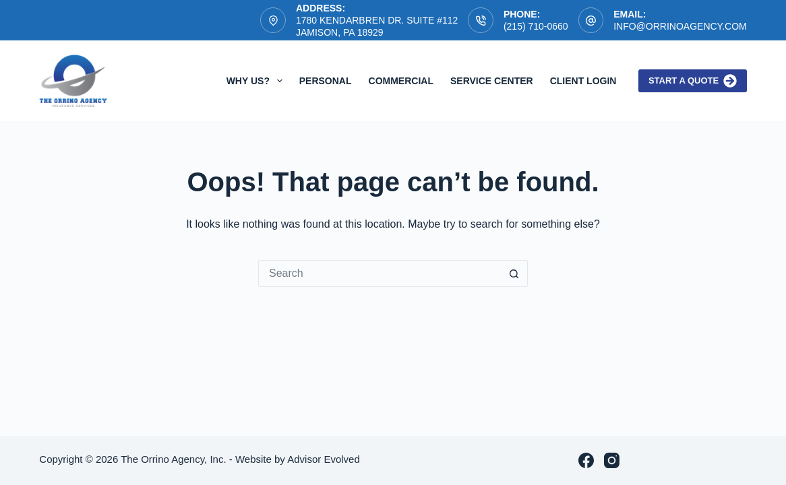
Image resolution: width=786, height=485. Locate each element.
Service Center (491, 80)
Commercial (401, 80)
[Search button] (514, 273)
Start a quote (692, 81)
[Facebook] (586, 460)
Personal (325, 80)
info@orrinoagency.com (680, 26)
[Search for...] (379, 273)
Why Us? (257, 81)
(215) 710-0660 (536, 26)
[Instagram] (611, 460)
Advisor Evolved (323, 459)
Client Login (583, 80)
